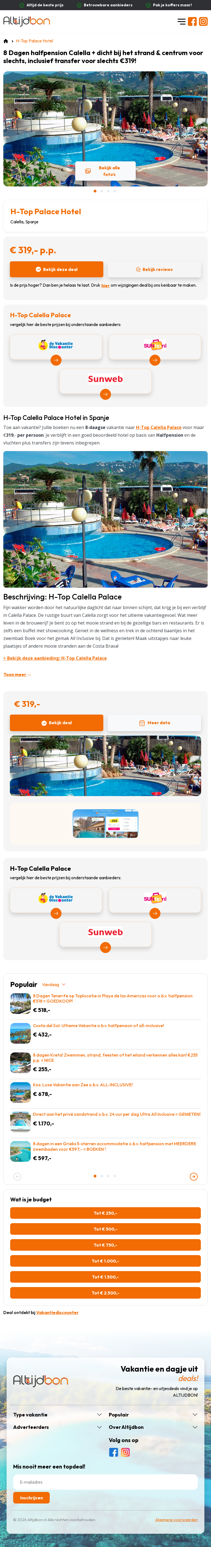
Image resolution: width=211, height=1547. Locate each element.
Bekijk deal (56, 723)
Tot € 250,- (105, 1213)
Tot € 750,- (105, 1245)
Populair (119, 1415)
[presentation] (17, 1176)
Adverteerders (31, 1427)
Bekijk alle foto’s (102, 171)
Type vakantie (30, 1415)
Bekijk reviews (154, 269)
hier (105, 285)
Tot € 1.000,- (105, 1261)
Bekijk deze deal (56, 269)
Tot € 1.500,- (105, 1277)
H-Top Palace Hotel (45, 211)
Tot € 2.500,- (106, 1293)
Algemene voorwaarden (177, 1519)
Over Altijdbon (126, 1427)
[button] (96, 191)
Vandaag (54, 984)
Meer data (154, 723)
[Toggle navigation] (181, 21)
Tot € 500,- (106, 1229)
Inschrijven (31, 1497)
